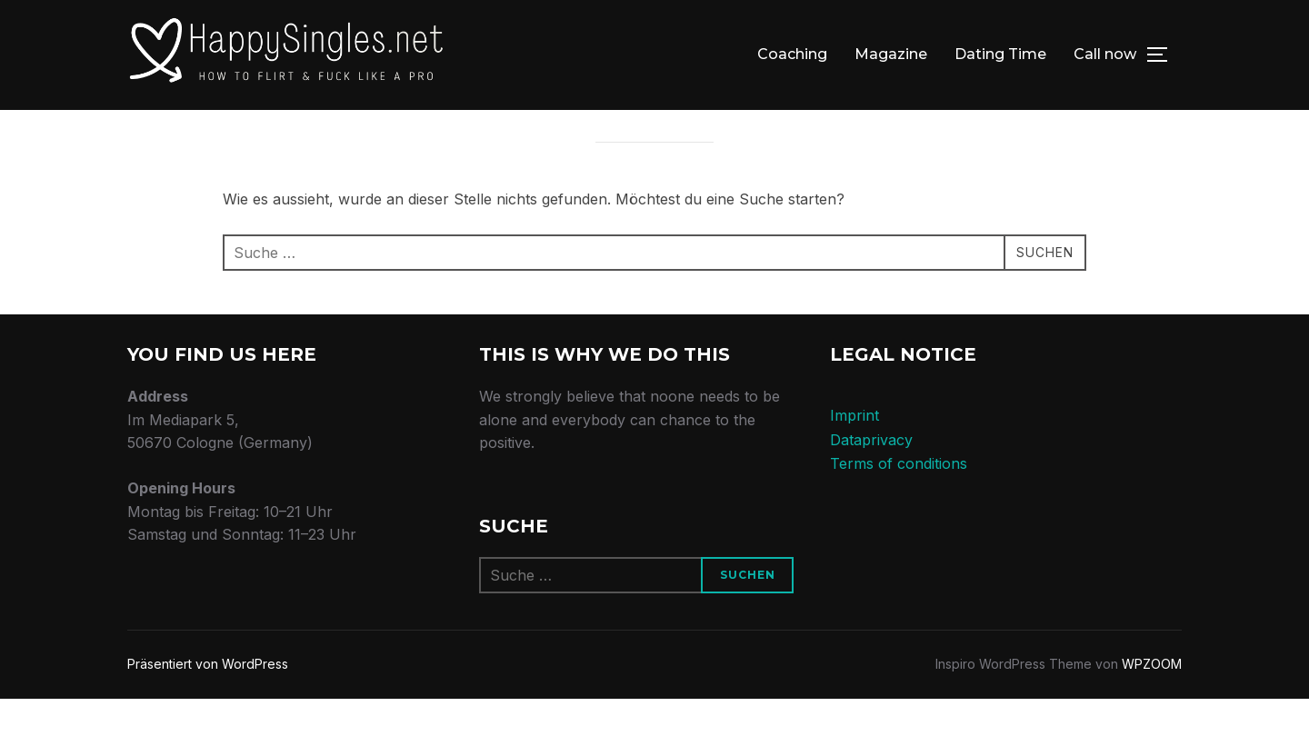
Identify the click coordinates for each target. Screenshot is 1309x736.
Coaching (792, 54)
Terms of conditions (898, 501)
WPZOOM (1152, 701)
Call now (1105, 54)
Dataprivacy (871, 477)
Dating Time (1000, 54)
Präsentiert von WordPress (207, 701)
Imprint (854, 452)
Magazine (890, 54)
